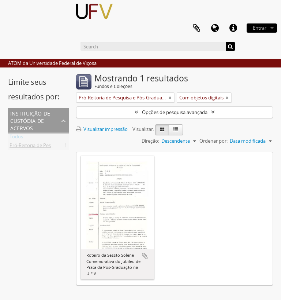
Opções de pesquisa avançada (174, 112)
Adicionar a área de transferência (145, 256)
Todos (16, 138)
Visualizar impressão (102, 129)
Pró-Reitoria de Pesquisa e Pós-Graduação (55, 146)
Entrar (259, 28)
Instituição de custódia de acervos (30, 120)
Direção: (150, 141)
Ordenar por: (213, 141)
